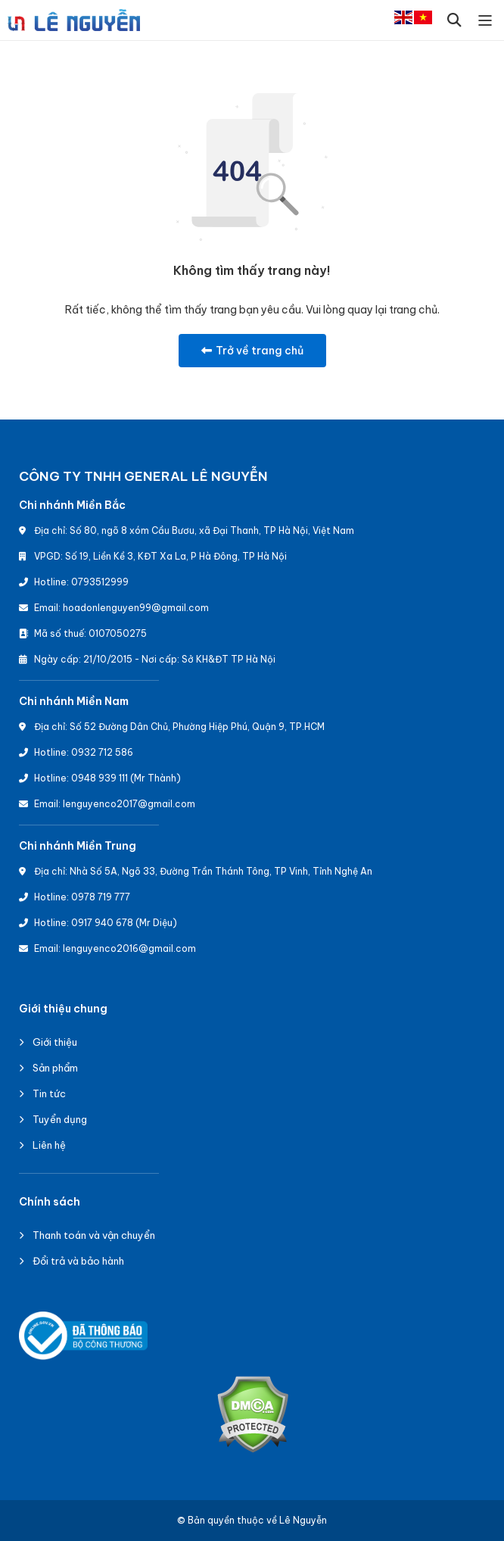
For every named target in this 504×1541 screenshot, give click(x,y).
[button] (453, 20)
